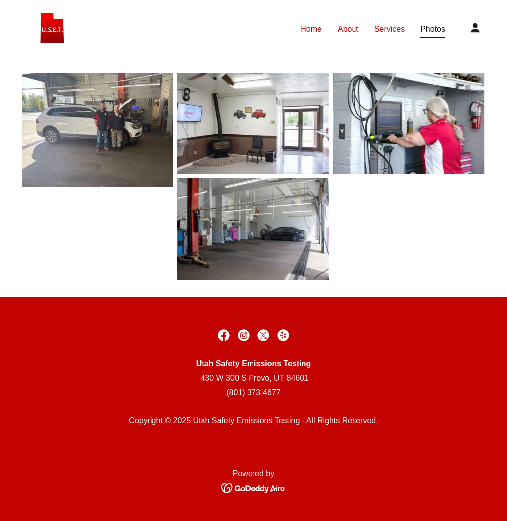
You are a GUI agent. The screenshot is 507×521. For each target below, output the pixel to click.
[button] (475, 28)
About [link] (348, 29)
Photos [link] (432, 29)
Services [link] (389, 29)
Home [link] (311, 29)
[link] (51, 27)
